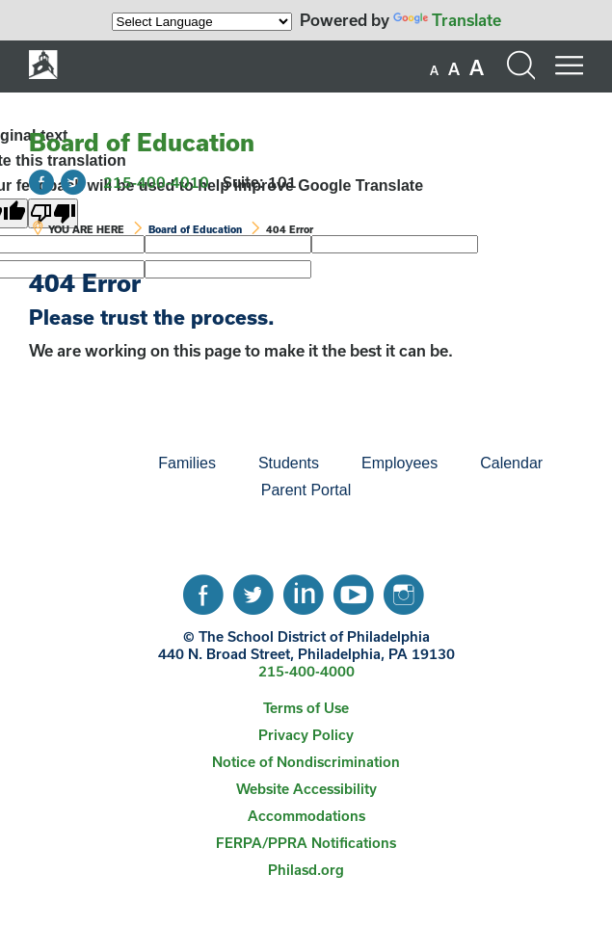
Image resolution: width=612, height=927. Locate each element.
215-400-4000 (306, 671)
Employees (399, 463)
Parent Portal (306, 490)
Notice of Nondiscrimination (306, 762)
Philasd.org (306, 869)
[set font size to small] (434, 70)
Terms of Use (306, 708)
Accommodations (306, 816)
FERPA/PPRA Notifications (306, 842)
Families (187, 463)
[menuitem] (71, 463)
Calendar (511, 463)
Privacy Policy (306, 735)
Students (288, 463)
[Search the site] (520, 65)
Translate (447, 20)
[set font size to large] (476, 67)
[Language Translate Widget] (202, 22)
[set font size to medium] (454, 69)
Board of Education (141, 142)
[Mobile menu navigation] (568, 65)
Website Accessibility (306, 789)
